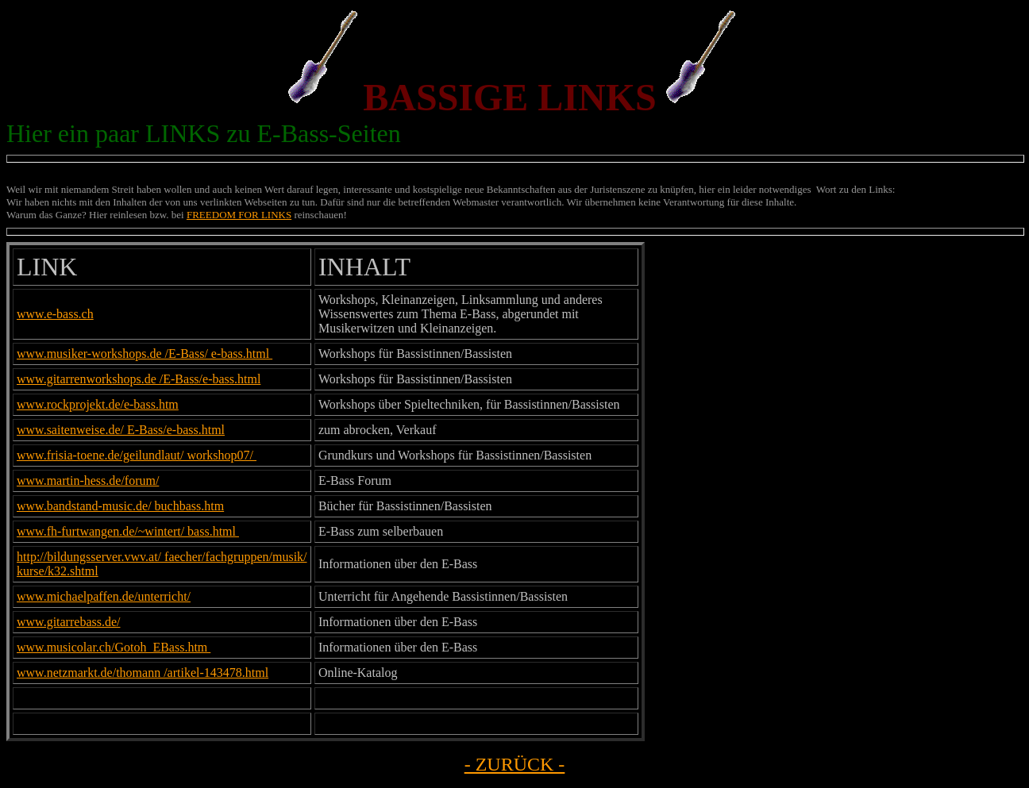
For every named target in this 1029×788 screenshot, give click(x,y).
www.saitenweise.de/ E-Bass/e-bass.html (121, 429)
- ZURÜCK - (514, 764)
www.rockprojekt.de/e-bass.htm (98, 404)
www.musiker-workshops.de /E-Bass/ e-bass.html (144, 353)
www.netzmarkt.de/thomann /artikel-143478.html (142, 672)
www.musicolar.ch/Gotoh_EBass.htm (113, 647)
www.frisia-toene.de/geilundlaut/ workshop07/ (136, 455)
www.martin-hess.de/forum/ (88, 480)
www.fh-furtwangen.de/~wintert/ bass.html (128, 531)
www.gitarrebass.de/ (68, 621)
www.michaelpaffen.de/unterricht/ (104, 596)
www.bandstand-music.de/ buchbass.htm (120, 506)
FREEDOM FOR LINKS (239, 215)
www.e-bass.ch (55, 314)
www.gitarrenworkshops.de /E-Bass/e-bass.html (138, 379)
